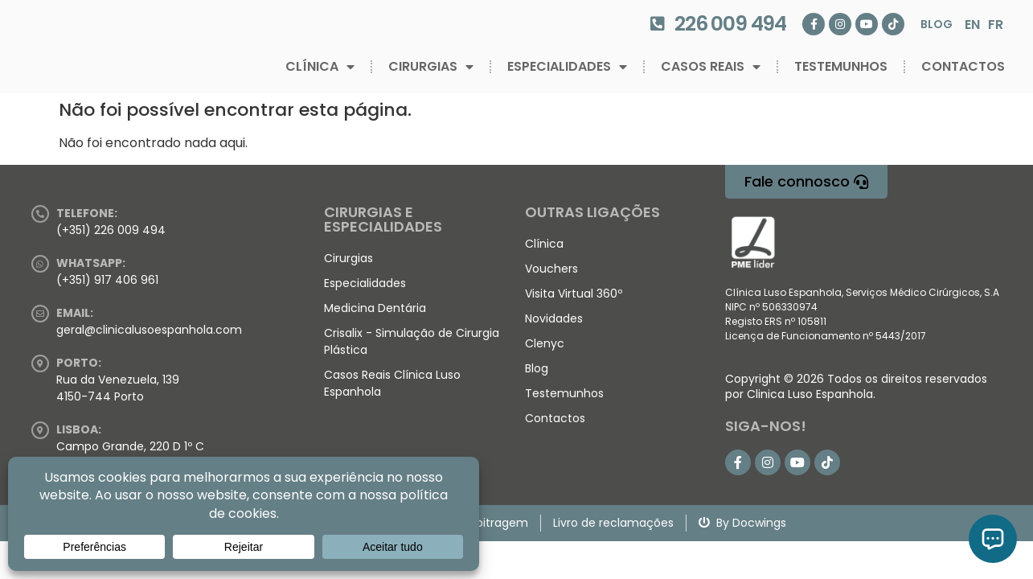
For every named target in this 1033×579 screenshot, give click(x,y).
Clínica (320, 66)
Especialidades (567, 66)
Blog (936, 24)
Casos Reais (710, 66)
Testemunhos (840, 66)
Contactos (963, 66)
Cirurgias (430, 66)
